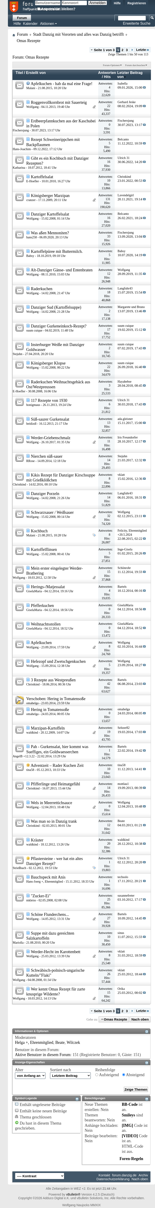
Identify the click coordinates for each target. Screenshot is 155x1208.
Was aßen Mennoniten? (50, 233)
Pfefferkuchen (42, 605)
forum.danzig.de (124, 1175)
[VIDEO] (130, 1136)
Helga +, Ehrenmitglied (34, 1042)
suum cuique (34, 330)
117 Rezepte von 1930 (49, 400)
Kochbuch (39, 531)
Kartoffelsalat (42, 177)
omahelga (32, 703)
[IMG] (127, 1125)
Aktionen (47, 24)
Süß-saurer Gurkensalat (50, 419)
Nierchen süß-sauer (46, 456)
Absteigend (133, 1075)
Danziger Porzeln (45, 493)
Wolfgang (32, 107)
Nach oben (140, 1019)
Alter (19, 1070)
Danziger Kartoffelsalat (50, 214)
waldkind (32, 732)
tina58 (30, 770)
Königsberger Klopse (48, 363)
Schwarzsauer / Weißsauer (52, 512)
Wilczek (73, 1042)
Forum (22, 18)
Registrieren (136, 3)
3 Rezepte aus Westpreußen (53, 680)
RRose (30, 461)
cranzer (31, 200)
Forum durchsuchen (135, 65)
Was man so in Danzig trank (54, 821)
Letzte (142, 50)
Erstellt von (36, 73)
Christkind (19, 484)
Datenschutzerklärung (112, 1179)
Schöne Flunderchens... (50, 914)
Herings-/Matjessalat (48, 587)
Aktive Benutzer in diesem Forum (42, 1054)
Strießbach (19, 868)
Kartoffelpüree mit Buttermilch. (57, 251)
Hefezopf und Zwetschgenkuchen (58, 661)
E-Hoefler (32, 181)
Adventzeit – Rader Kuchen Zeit (57, 765)
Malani (30, 88)
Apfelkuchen (41, 642)
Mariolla (18, 942)
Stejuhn (17, 354)
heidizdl (31, 423)
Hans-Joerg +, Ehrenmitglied (44, 881)
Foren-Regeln (131, 1158)
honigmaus (33, 405)
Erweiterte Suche (136, 23)
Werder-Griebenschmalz (50, 438)
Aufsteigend (107, 1075)
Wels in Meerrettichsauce (51, 803)
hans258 (31, 237)
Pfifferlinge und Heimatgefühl (55, 784)
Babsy (30, 256)
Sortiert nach (60, 1070)
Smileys (128, 1115)
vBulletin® (73, 1194)
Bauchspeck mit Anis (48, 877)
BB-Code (130, 1104)
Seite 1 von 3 (104, 50)
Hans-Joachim (22, 149)
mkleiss (31, 900)
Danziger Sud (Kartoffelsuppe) (56, 307)
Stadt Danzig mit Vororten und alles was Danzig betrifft (78, 34)
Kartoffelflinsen (44, 549)
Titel (19, 73)
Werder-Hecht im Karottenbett (55, 952)
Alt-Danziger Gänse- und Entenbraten (62, 270)
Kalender (30, 24)
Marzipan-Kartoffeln (48, 728)
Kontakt (104, 1175)
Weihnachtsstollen (46, 624)
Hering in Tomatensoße (66, 698)
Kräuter (37, 840)
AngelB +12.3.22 (24, 756)
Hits (107, 77)
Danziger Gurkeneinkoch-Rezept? (58, 326)
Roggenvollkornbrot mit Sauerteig (59, 102)
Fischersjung (21, 130)
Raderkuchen (41, 289)
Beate (60, 1042)
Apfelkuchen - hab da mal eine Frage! (62, 83)
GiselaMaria (34, 591)
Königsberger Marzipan (50, 195)
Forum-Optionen (111, 65)
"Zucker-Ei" (41, 896)
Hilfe (117, 3)
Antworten (107, 73)
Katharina (19, 167)
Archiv (143, 1175)
